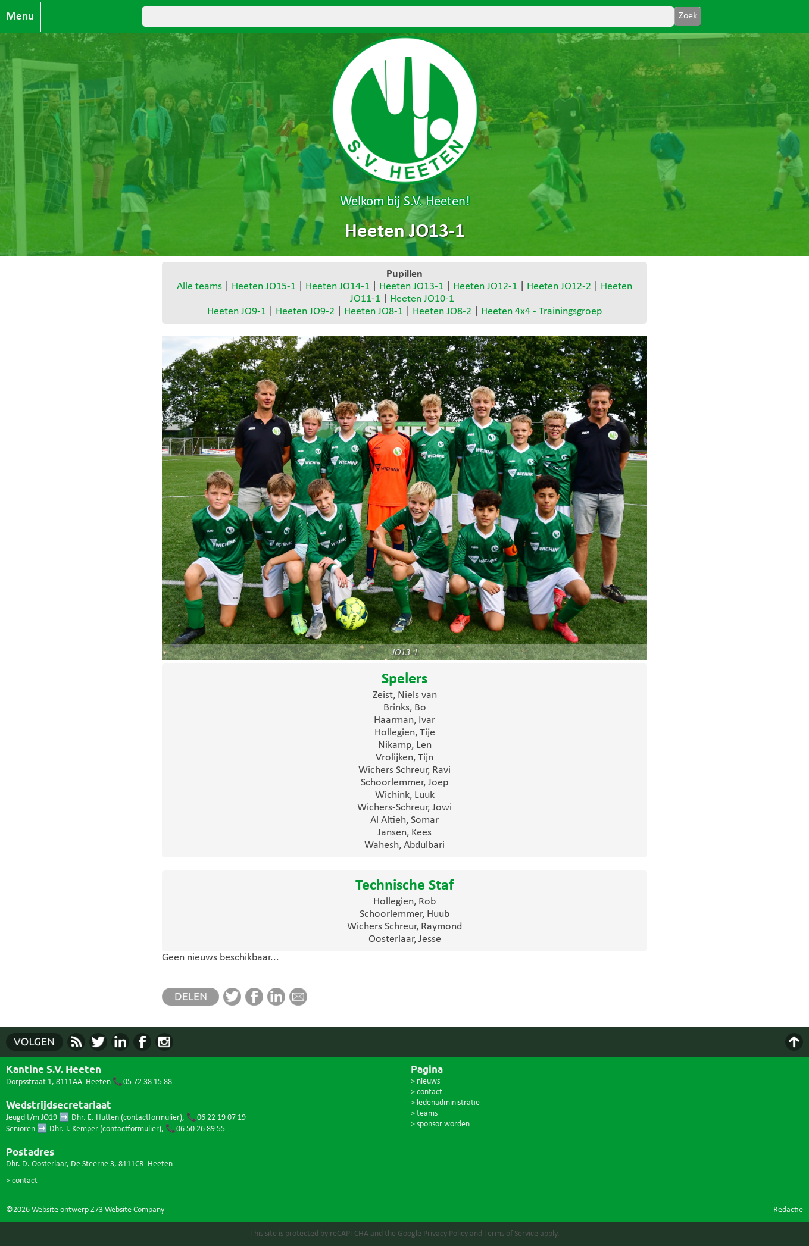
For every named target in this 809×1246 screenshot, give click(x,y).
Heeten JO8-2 (442, 311)
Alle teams (199, 286)
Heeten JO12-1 (485, 286)
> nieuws (425, 1081)
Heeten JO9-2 (305, 311)
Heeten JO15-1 (264, 286)
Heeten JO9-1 (236, 311)
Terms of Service (511, 1233)
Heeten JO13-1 (411, 286)
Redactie (788, 1210)
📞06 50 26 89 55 (195, 1129)
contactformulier (151, 1117)
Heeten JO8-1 (373, 311)
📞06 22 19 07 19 (216, 1117)
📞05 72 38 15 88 (142, 1082)
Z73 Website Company (127, 1210)
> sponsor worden (440, 1124)
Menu (20, 17)
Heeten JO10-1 (422, 299)
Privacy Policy (445, 1233)
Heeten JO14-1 (337, 286)
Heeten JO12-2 (559, 286)
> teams (424, 1113)
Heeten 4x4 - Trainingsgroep (541, 311)
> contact (22, 1180)
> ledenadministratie (445, 1102)
